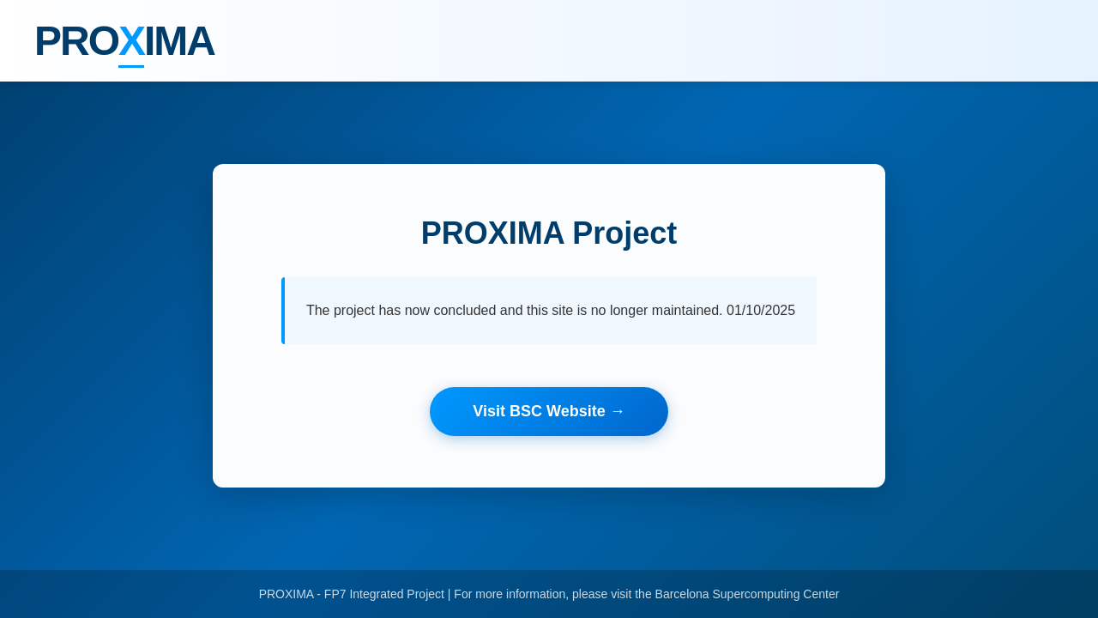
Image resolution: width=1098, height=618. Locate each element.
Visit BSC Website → (548, 411)
